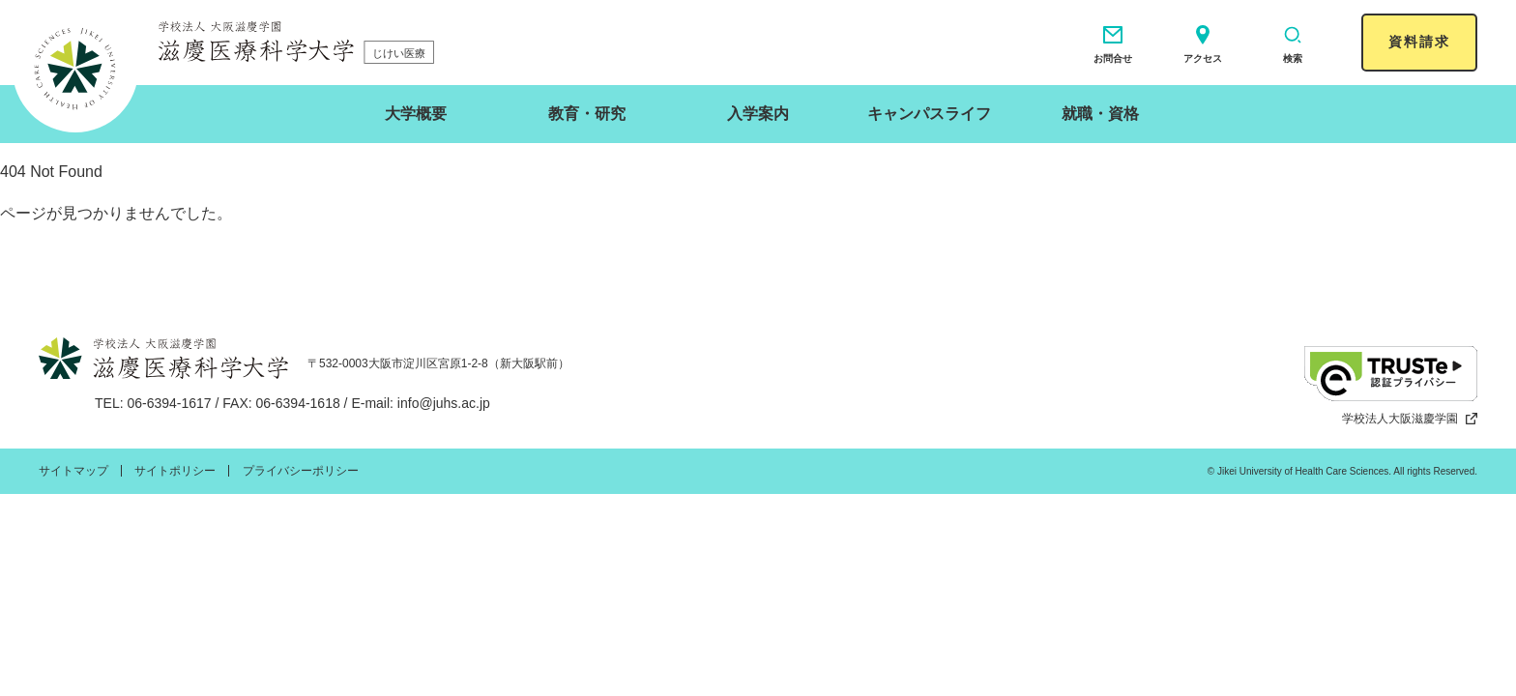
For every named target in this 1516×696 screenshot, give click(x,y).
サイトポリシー (175, 471)
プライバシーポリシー (301, 471)
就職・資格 (1100, 113)
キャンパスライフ (929, 113)
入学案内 (758, 113)
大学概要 (416, 113)
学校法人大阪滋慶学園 (1409, 418)
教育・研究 (587, 113)
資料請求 (1419, 41)
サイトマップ (73, 471)
